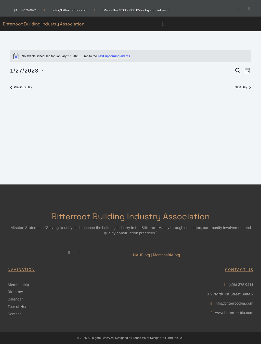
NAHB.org (141, 254)
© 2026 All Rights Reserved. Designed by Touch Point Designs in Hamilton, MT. (130, 338)
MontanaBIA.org (167, 254)
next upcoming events (114, 56)
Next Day (242, 87)
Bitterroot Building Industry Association (43, 24)
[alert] (130, 56)
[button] (163, 23)
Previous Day (21, 87)
